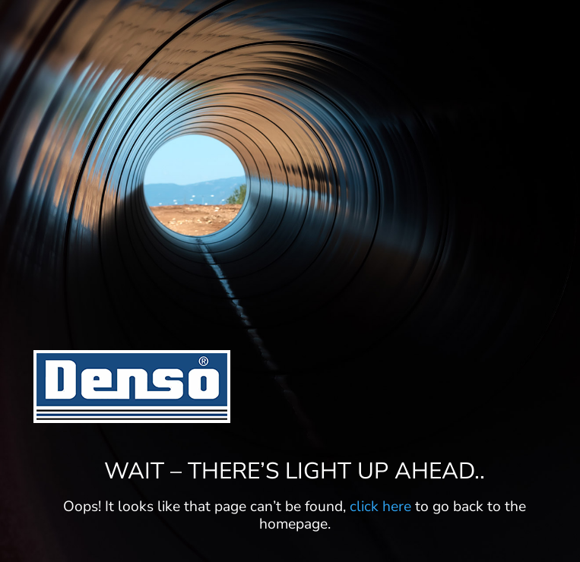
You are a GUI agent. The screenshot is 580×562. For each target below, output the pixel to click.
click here (380, 506)
